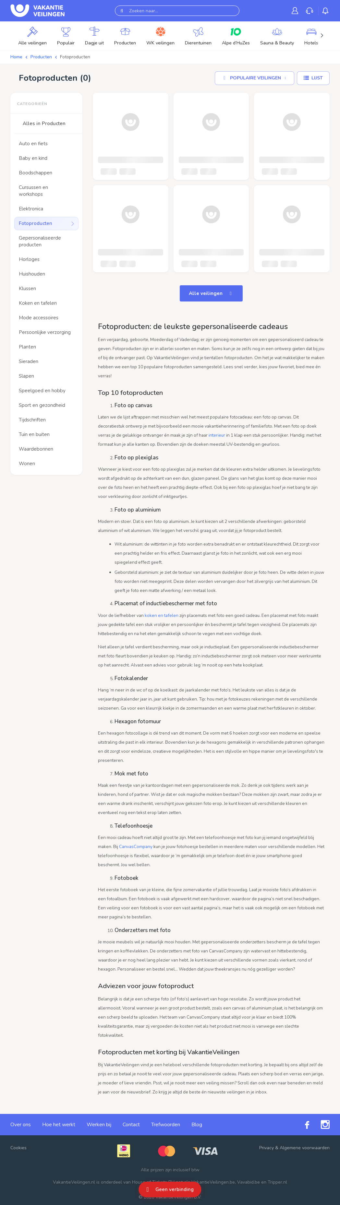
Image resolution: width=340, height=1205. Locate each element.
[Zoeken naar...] (177, 11)
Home (16, 57)
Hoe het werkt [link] (58, 1124)
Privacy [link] (266, 1148)
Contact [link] (131, 1124)
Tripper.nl (277, 1182)
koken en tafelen (161, 615)
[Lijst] (313, 78)
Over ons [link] (20, 1124)
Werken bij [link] (99, 1124)
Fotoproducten (75, 57)
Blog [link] (196, 1124)
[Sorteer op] (254, 78)
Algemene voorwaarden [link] (305, 1148)
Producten (41, 57)
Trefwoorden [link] (165, 1124)
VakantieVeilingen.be (213, 1182)
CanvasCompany (135, 847)
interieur (217, 435)
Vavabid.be (248, 1182)
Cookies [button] (18, 1148)
